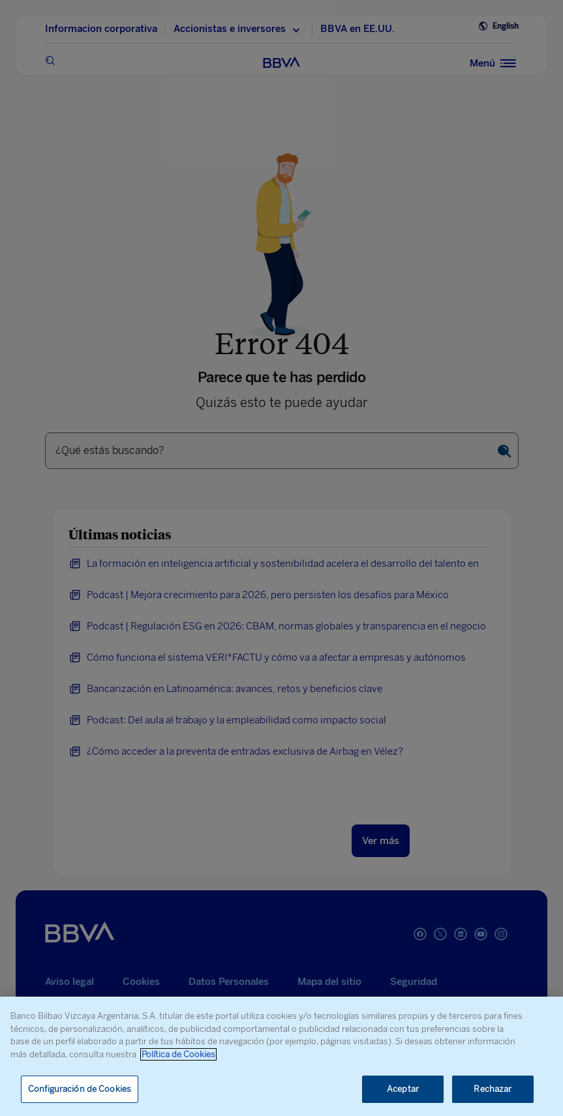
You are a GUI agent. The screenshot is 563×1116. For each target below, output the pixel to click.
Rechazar (492, 1089)
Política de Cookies (178, 1054)
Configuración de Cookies (79, 1089)
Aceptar (403, 1089)
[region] (281, 1056)
